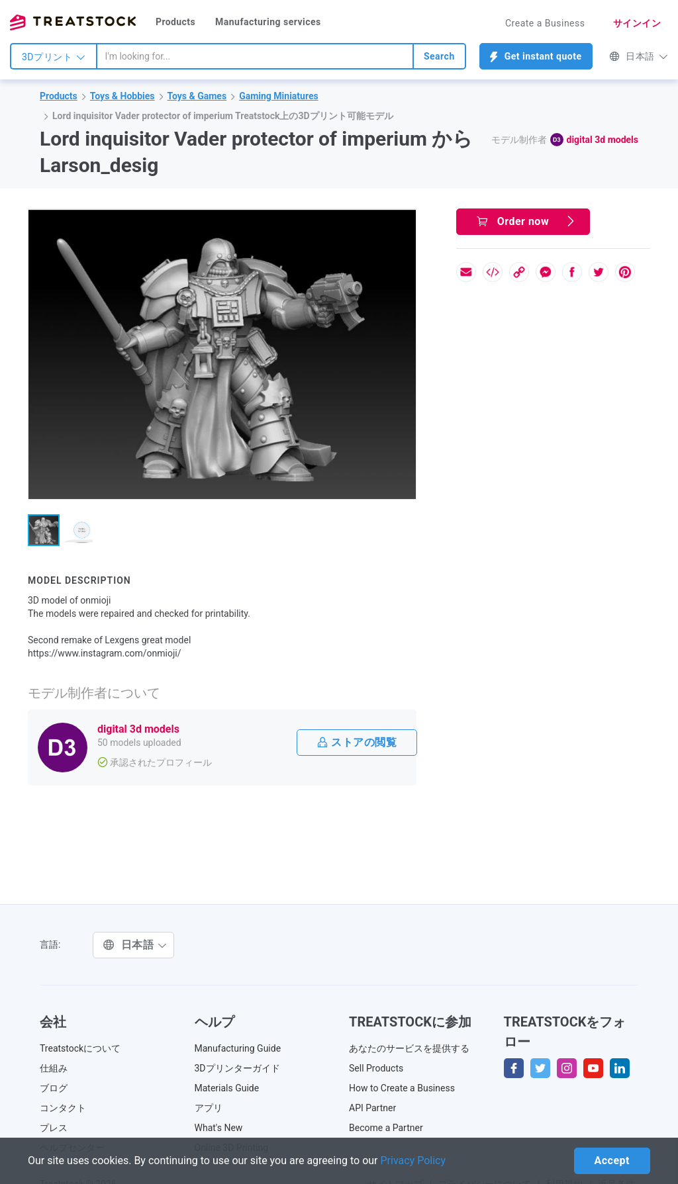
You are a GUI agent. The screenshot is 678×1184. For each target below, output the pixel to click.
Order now (526, 221)
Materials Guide (227, 1088)
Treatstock (73, 22)
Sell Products (376, 1068)
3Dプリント (53, 57)
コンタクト (63, 1108)
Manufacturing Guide (238, 1048)
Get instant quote (536, 56)
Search (439, 56)
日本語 (638, 56)
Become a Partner (386, 1127)
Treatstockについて (80, 1048)
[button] (403, 221)
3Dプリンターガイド (237, 1068)
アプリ (208, 1108)
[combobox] (254, 56)
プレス (54, 1127)
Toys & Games (197, 96)
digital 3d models (602, 139)
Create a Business (545, 23)
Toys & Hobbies (122, 96)
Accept (612, 1160)
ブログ (54, 1088)
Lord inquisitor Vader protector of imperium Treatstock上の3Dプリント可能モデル (222, 116)
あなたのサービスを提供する (409, 1048)
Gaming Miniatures (278, 96)
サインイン (637, 23)
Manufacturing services (268, 22)
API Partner (372, 1108)
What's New (219, 1127)
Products (175, 22)
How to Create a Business (402, 1088)
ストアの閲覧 (357, 742)
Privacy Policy (413, 1160)
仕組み (54, 1068)
